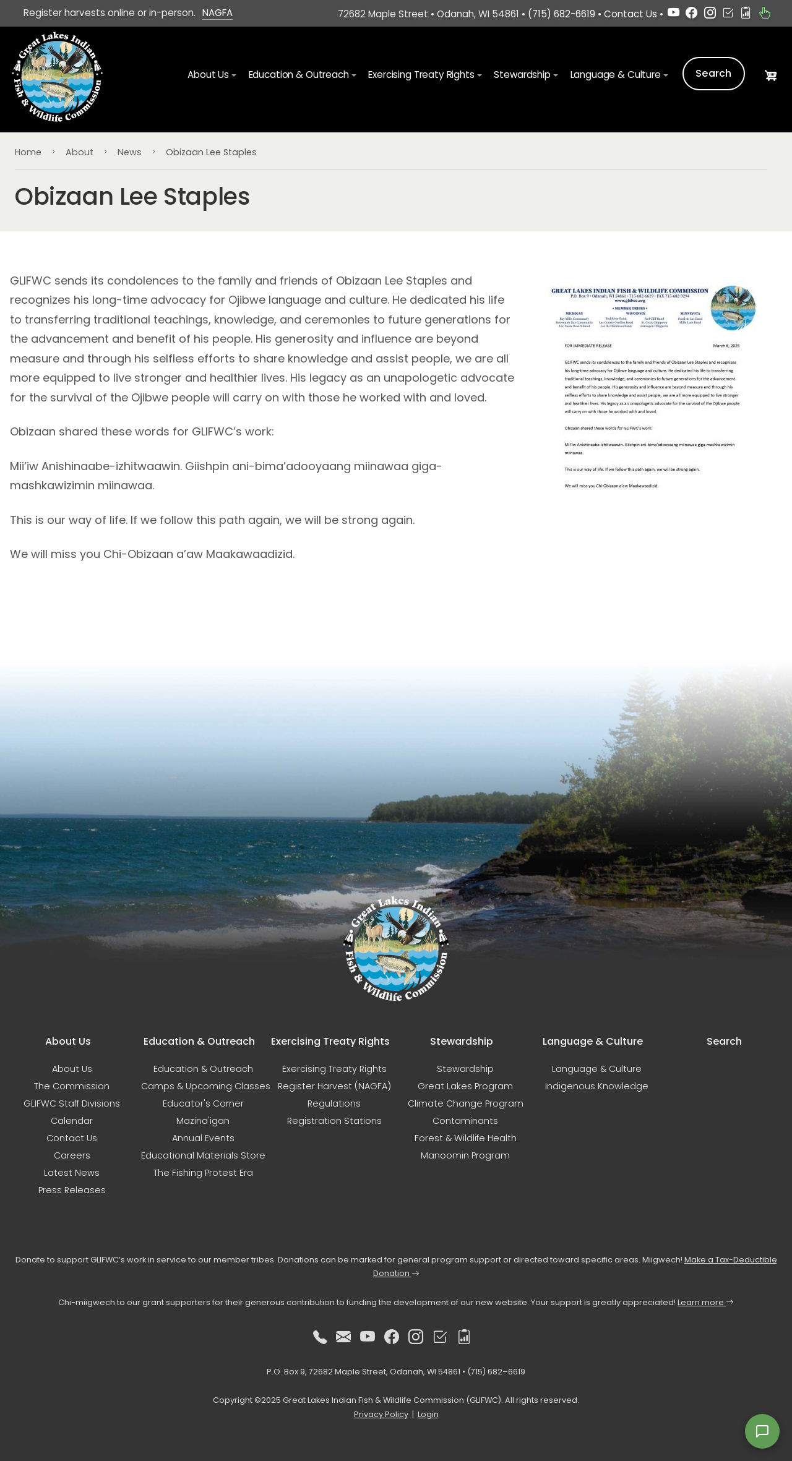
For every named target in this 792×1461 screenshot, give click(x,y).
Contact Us (630, 13)
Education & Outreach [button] (299, 74)
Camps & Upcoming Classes (205, 1086)
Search (713, 73)
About (79, 152)
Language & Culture (597, 1069)
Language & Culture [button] (615, 74)
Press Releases (72, 1190)
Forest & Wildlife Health (466, 1138)
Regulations (334, 1103)
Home (28, 152)
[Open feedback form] (762, 1431)
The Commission (72, 1086)
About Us (72, 1069)
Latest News (72, 1173)
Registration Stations (334, 1121)
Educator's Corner (203, 1103)
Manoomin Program (465, 1155)
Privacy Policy (381, 1414)
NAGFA (217, 12)
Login (428, 1414)
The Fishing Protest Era (203, 1173)
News (130, 152)
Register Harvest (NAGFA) (334, 1086)
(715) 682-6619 (561, 13)
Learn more (706, 1302)
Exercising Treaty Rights (334, 1069)
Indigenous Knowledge (596, 1086)
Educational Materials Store (203, 1155)
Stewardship (465, 1069)
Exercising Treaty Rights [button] (421, 74)
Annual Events (203, 1138)
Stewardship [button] (522, 74)
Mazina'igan (203, 1121)
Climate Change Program (465, 1103)
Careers (72, 1155)
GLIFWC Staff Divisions (72, 1103)
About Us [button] (208, 74)
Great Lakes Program (465, 1086)
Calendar (72, 1121)
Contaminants (465, 1121)
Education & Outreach (203, 1069)
